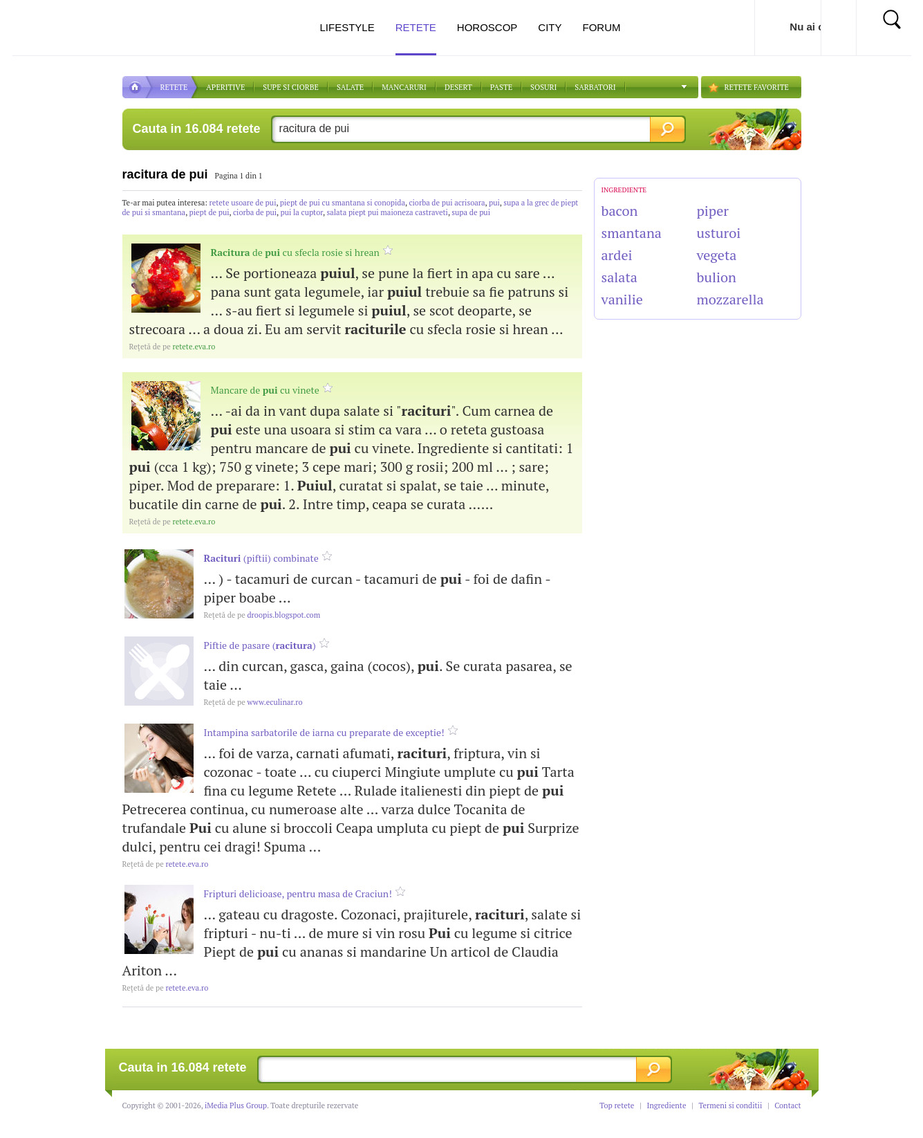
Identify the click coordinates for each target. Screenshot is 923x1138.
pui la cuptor (301, 212)
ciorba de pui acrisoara (447, 203)
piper (713, 210)
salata (619, 277)
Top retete (616, 1105)
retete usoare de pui (243, 203)
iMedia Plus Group (236, 1105)
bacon (620, 210)
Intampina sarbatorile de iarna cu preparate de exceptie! (324, 732)
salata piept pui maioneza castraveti (387, 212)
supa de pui (470, 212)
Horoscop (487, 27)
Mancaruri (404, 87)
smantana (632, 232)
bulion (716, 277)
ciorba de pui (255, 212)
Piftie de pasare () (260, 645)
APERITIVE (225, 87)
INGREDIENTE (624, 189)
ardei (617, 255)
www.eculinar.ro (253, 702)
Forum (602, 27)
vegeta (717, 255)
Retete (415, 38)
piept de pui (209, 212)
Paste (501, 87)
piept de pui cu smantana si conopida (342, 203)
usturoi (719, 232)
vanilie (622, 299)
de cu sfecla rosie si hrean (295, 252)
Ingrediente (666, 1105)
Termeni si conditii (730, 1105)
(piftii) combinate (261, 558)
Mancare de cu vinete (265, 389)
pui (494, 203)
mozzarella (730, 299)
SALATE (350, 87)
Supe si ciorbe (291, 87)
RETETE (174, 87)
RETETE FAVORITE (757, 87)
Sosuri (543, 87)
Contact (787, 1105)
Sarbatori (595, 87)
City (549, 27)
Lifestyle (346, 27)
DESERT (458, 87)
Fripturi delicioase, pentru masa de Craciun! (298, 893)
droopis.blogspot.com (262, 615)
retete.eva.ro (172, 346)
